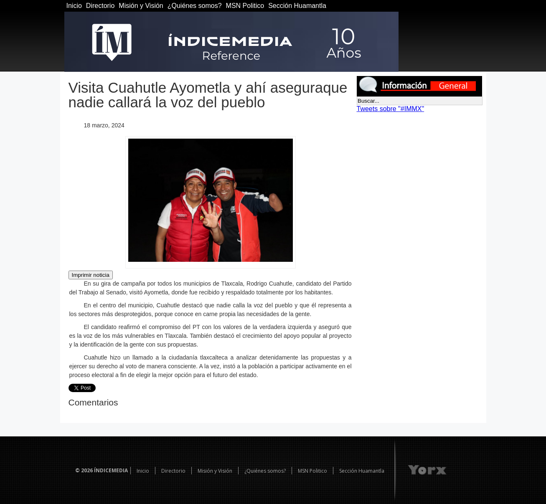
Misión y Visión (141, 5)
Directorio (100, 5)
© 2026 (84, 470)
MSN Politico (245, 5)
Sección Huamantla (297, 5)
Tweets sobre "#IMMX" (390, 108)
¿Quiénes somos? (195, 5)
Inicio (74, 5)
